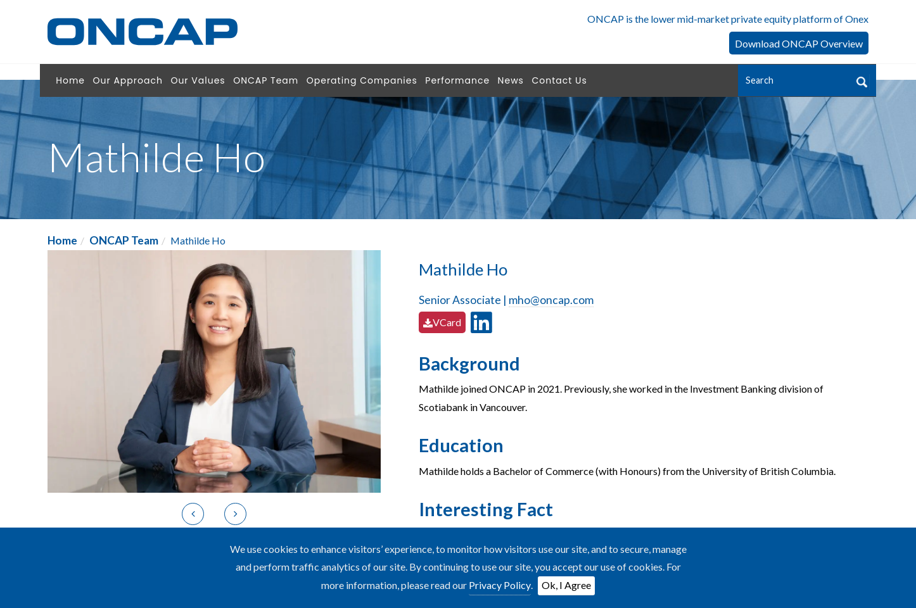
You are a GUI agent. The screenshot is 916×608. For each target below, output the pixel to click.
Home (62, 240)
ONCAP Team (123, 240)
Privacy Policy (500, 585)
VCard (442, 322)
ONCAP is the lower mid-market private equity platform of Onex (727, 19)
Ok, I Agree (566, 585)
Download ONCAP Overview (799, 43)
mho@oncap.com (551, 300)
